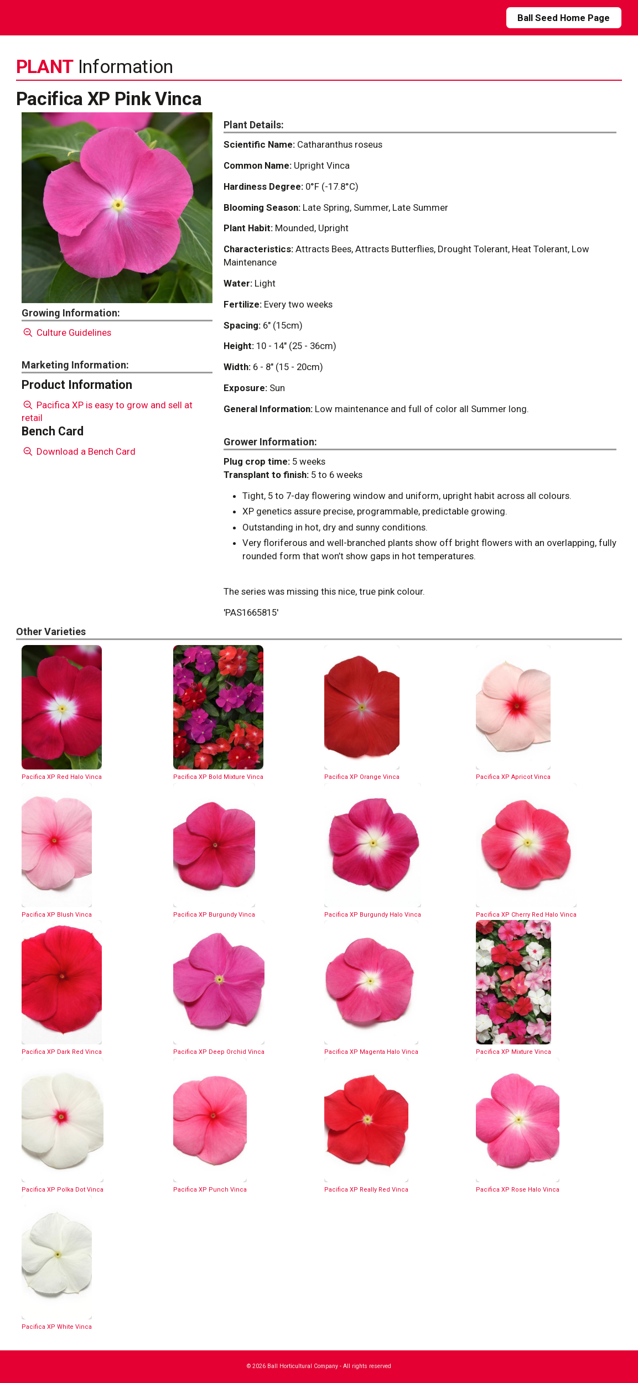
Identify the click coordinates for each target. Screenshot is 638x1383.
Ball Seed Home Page (563, 17)
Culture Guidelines (67, 332)
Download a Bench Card (79, 451)
